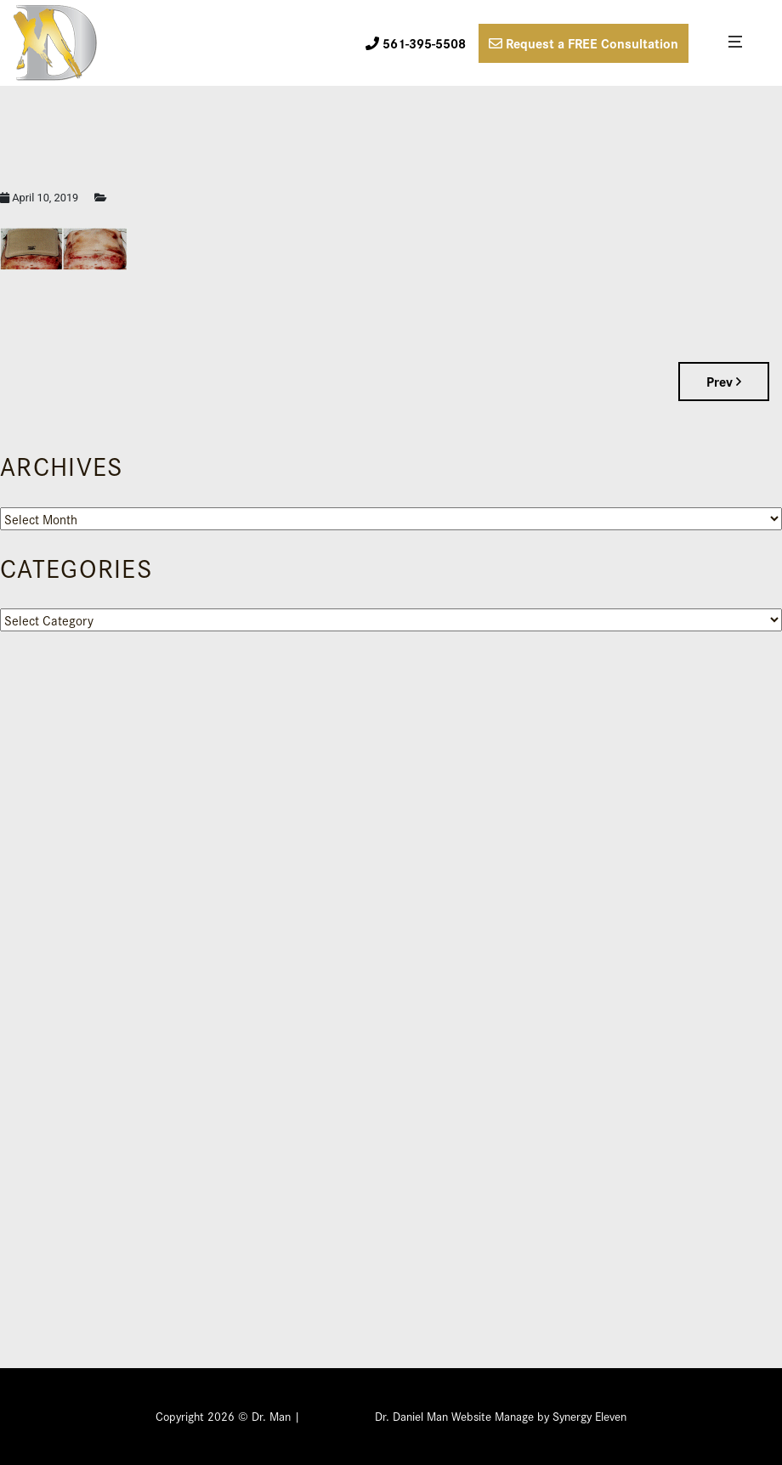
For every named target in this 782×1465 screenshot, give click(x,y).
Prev (723, 381)
